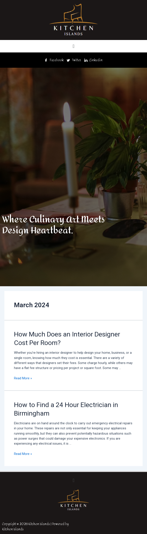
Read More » (23, 378)
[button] (73, 46)
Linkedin (93, 60)
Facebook (54, 60)
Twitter (74, 60)
